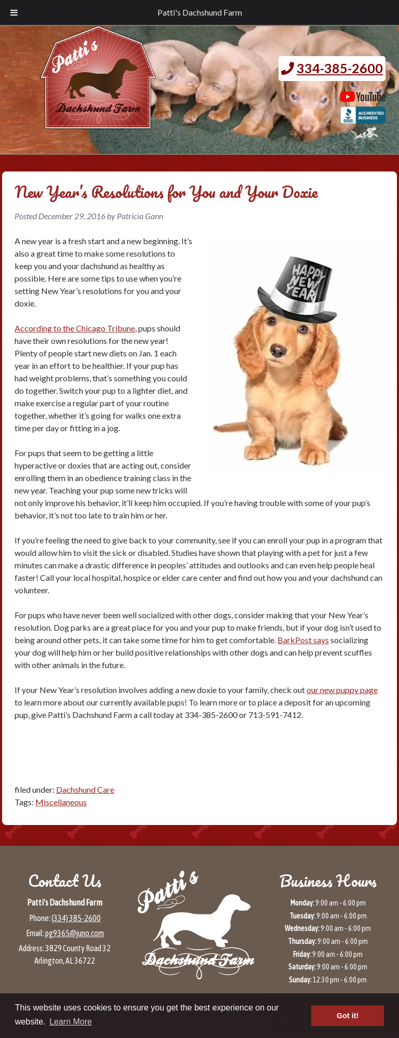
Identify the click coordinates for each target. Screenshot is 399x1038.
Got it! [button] (347, 1016)
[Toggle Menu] (14, 12)
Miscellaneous (61, 802)
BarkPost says (303, 640)
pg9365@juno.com (74, 933)
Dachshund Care (85, 789)
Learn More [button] (70, 1021)
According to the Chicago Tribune (75, 328)
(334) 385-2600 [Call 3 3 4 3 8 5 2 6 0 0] (76, 918)
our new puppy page (342, 690)
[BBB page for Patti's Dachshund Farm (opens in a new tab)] (362, 118)
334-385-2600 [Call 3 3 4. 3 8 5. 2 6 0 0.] (340, 68)
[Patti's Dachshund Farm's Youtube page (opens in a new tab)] (362, 96)
